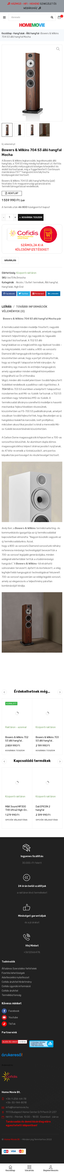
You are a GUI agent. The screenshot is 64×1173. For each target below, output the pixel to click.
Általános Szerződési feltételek (19, 968)
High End (18, 286)
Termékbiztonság (11, 995)
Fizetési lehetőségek (13, 973)
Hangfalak (19, 33)
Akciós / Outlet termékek (30, 282)
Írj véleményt (8, 144)
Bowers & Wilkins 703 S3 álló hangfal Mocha (47, 741)
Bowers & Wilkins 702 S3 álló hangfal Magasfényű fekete (16, 741)
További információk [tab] (31, 306)
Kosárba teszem (32, 217)
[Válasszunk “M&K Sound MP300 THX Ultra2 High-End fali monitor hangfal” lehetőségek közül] (16, 819)
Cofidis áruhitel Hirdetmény (17, 981)
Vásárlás (10, 260)
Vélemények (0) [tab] (13, 311)
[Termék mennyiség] (9, 217)
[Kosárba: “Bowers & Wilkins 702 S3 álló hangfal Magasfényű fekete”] (15, 750)
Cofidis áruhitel (10, 990)
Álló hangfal (32, 33)
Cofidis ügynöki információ (16, 986)
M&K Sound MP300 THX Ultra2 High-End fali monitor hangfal (16, 810)
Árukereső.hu (7, 1065)
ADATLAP (11, 193)
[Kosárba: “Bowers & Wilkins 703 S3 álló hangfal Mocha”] (45, 750)
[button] (58, 48)
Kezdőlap (7, 33)
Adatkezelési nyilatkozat (15, 977)
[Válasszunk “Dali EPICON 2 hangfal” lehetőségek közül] (47, 819)
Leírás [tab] (7, 306)
